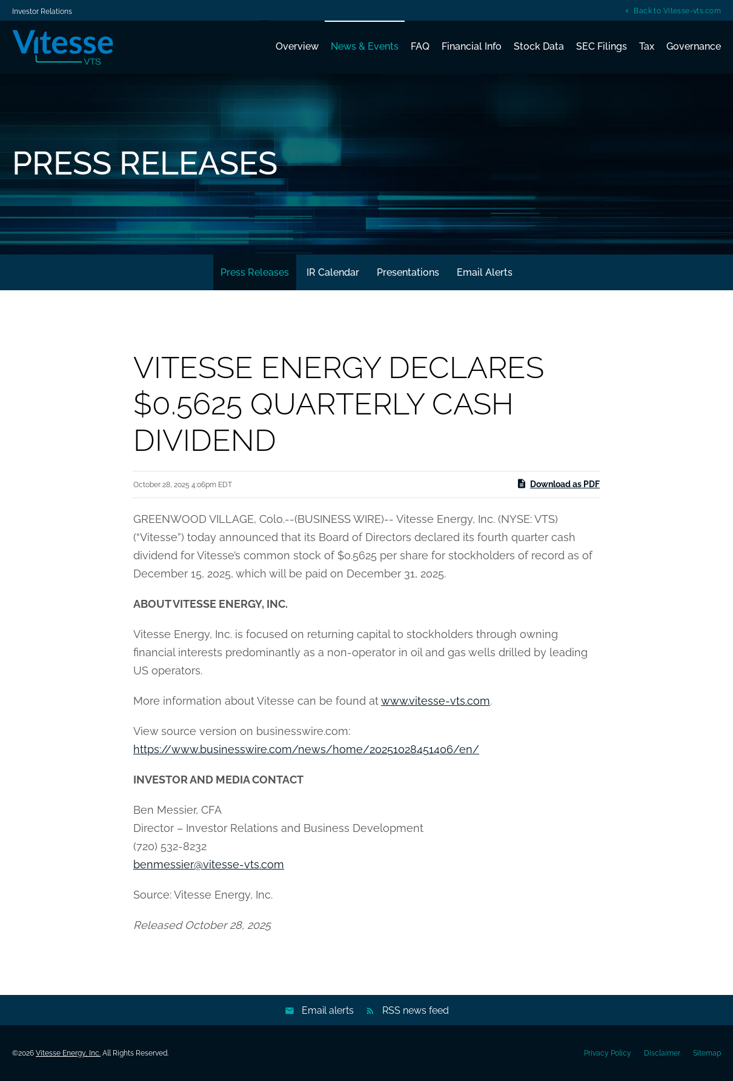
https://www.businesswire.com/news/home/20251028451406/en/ (306, 749)
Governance (693, 46)
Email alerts (328, 1010)
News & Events (365, 46)
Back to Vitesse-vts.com (677, 11)
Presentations (408, 272)
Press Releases (255, 272)
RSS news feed (415, 1010)
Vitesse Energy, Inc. (68, 1053)
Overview (297, 46)
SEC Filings (601, 46)
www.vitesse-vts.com (435, 700)
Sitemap (707, 1053)
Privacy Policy (607, 1053)
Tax (646, 46)
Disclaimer (662, 1053)
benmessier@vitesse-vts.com (208, 864)
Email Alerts (484, 272)
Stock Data (539, 46)
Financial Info (472, 46)
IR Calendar (333, 272)
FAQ (420, 46)
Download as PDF (558, 483)
